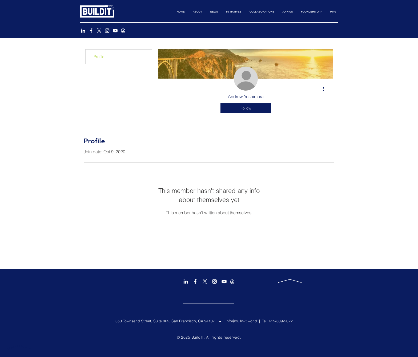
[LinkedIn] (83, 31)
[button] (197, 12)
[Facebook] (91, 31)
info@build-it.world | (244, 321)
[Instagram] (107, 31)
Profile (99, 56)
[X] (99, 31)
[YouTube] (115, 31)
